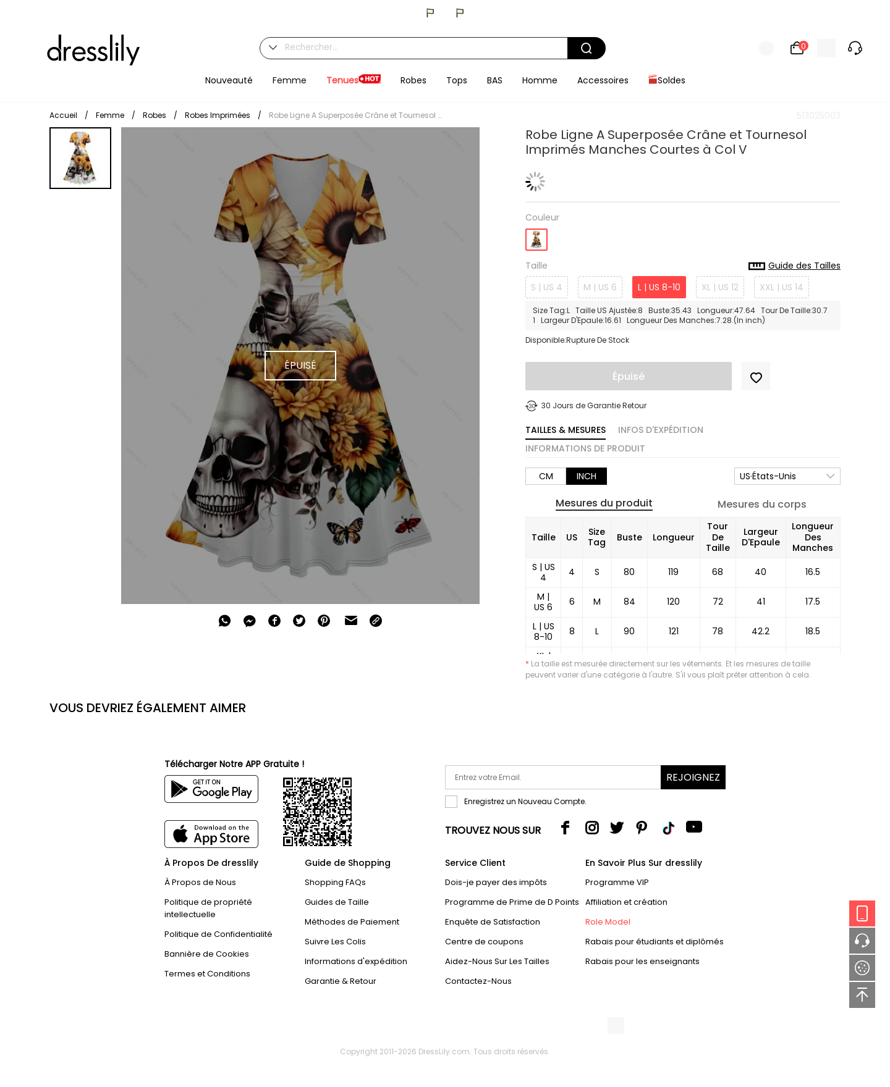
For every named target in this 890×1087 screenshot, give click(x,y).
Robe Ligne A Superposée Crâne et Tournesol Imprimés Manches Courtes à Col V (355, 115)
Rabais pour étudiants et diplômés (654, 941)
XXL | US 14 (781, 287)
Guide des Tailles (794, 266)
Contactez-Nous (478, 981)
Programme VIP (617, 882)
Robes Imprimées (217, 115)
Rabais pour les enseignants (642, 961)
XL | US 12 (720, 287)
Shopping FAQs (335, 882)
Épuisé (628, 376)
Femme (110, 115)
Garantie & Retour (340, 981)
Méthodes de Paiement (352, 922)
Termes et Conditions (207, 974)
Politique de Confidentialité (218, 934)
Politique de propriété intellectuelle (208, 908)
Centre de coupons (484, 941)
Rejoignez (693, 777)
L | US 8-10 (659, 287)
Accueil (63, 115)
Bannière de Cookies (206, 954)
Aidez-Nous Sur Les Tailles (497, 961)
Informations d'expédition (356, 961)
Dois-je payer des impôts (496, 882)
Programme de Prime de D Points (512, 902)
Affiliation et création (626, 902)
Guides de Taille (337, 902)
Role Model (607, 922)
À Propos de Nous (200, 882)
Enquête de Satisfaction (492, 922)
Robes (154, 115)
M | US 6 (600, 287)
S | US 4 (546, 287)
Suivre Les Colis (335, 941)
